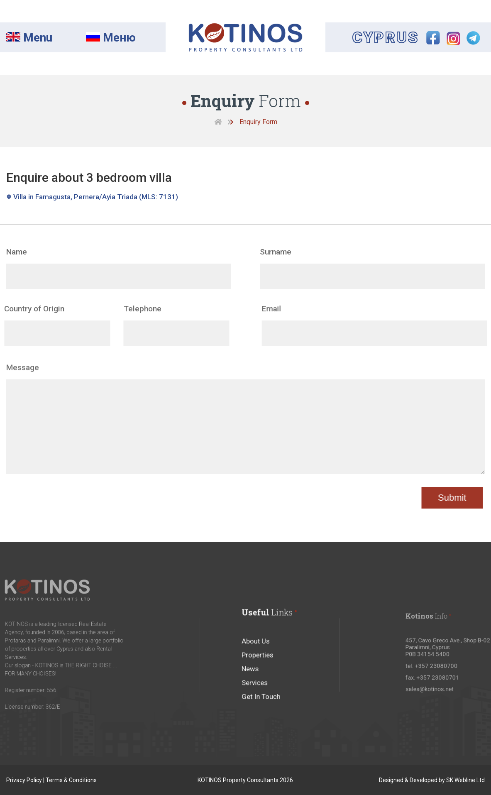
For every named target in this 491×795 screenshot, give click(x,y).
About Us (258, 656)
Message (22, 381)
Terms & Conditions (71, 780)
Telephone (128, 308)
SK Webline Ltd (465, 780)
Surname (275, 252)
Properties (259, 669)
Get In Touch (262, 704)
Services (257, 693)
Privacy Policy (24, 780)
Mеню (111, 37)
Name (16, 252)
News (253, 681)
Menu (29, 37)
